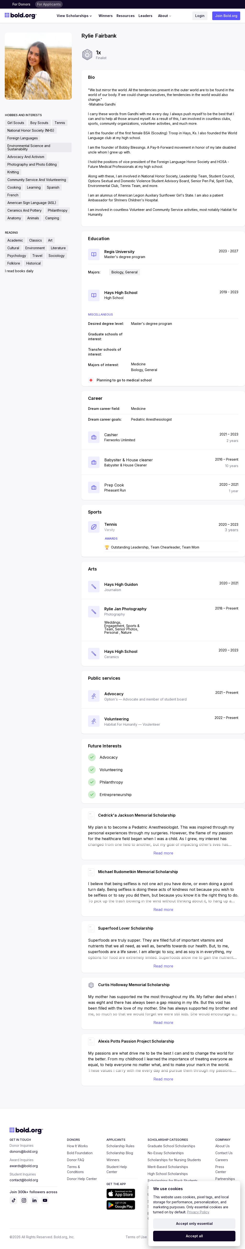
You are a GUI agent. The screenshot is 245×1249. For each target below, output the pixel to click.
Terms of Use (136, 1237)
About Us (222, 1146)
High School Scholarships (168, 1174)
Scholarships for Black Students (173, 1181)
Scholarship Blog (119, 1153)
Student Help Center (116, 1169)
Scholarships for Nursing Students (174, 1160)
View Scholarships (75, 16)
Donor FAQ (75, 1160)
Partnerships (225, 1179)
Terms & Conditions (75, 1169)
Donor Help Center (82, 1179)
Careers (221, 1160)
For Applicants (49, 4)
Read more (163, 853)
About (165, 16)
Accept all (194, 1236)
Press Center (220, 1169)
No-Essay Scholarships (166, 1153)
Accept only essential (194, 1223)
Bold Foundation (80, 1153)
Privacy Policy (198, 1212)
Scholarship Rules (120, 1146)
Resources (126, 16)
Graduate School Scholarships (171, 1146)
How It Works (77, 1146)
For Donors (21, 4)
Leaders (145, 16)
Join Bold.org (226, 16)
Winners (106, 16)
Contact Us (224, 1153)
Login (200, 16)
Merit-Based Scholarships (168, 1167)
